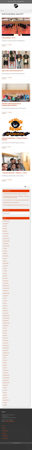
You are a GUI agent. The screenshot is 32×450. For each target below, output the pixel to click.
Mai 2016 (5, 392)
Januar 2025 (5, 236)
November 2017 (6, 347)
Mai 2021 (5, 260)
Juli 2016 (5, 387)
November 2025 (6, 221)
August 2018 (5, 325)
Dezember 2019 (6, 285)
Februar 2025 (5, 233)
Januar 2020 (5, 283)
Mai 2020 (5, 273)
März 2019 (5, 308)
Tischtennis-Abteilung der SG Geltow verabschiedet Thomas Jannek (16, 205)
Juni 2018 (5, 330)
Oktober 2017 (5, 350)
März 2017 (5, 367)
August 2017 (5, 355)
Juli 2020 (5, 268)
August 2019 (5, 295)
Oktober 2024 (5, 243)
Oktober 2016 (5, 380)
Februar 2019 (5, 310)
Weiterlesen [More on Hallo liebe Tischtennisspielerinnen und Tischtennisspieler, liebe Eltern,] (4, 113)
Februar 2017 (5, 370)
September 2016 (6, 382)
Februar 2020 (5, 280)
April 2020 (5, 275)
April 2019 (5, 305)
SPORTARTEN (5, 430)
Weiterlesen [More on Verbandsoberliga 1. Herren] (4, 45)
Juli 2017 (5, 357)
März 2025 (5, 231)
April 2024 (5, 253)
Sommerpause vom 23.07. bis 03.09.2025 (11, 202)
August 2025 (5, 223)
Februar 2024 (5, 255)
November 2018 (6, 318)
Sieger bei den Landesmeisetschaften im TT (12, 70)
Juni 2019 (5, 300)
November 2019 (6, 288)
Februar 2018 (5, 340)
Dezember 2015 (6, 400)
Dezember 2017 (6, 345)
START (4, 425)
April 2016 (5, 395)
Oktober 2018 (5, 320)
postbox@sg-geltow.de (20, 1)
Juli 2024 (5, 248)
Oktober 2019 (5, 290)
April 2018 (5, 335)
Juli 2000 (5, 405)
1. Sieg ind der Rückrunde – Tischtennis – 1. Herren (14, 172)
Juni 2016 (5, 390)
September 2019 (6, 293)
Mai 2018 (5, 333)
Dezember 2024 (6, 238)
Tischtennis (10, 44)
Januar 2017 (5, 372)
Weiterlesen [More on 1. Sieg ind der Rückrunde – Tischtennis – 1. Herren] (4, 180)
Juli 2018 (5, 328)
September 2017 (6, 352)
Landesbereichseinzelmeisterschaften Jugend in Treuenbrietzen (15, 193)
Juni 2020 (5, 270)
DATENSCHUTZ (5, 438)
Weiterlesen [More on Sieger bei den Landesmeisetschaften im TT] (4, 78)
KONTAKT (4, 433)
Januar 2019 (5, 313)
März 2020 (5, 278)
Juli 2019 (5, 298)
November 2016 (6, 377)
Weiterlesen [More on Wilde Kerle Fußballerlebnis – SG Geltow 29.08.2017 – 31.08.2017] (4, 147)
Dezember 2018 (6, 315)
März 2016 (5, 397)
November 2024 (6, 241)
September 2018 (6, 323)
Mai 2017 (5, 362)
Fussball (9, 146)
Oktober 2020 (5, 263)
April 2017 (5, 365)
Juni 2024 (5, 250)
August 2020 (5, 265)
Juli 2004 (5, 402)
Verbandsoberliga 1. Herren (8, 37)
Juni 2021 (5, 258)
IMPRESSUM (5, 435)
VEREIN (4, 428)
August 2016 (5, 385)
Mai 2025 (5, 228)
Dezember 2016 (6, 375)
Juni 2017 (5, 360)
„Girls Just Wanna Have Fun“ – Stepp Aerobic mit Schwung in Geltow (16, 200)
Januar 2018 (5, 342)
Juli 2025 (5, 226)
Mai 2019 (5, 303)
